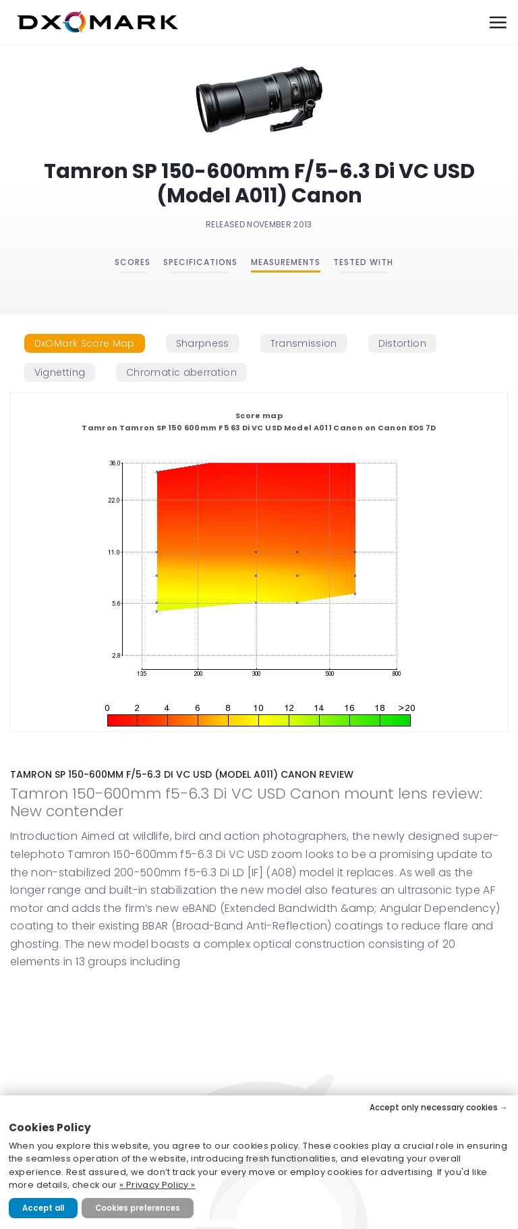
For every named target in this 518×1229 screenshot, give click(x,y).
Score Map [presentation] (84, 343)
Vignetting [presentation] (60, 372)
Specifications (200, 262)
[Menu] (498, 22)
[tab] (84, 343)
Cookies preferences (137, 1208)
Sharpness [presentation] (202, 343)
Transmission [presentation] (303, 343)
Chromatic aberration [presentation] (181, 372)
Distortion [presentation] (402, 343)
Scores (132, 262)
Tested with (363, 262)
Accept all (43, 1208)
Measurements (285, 262)
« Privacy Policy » (157, 1185)
